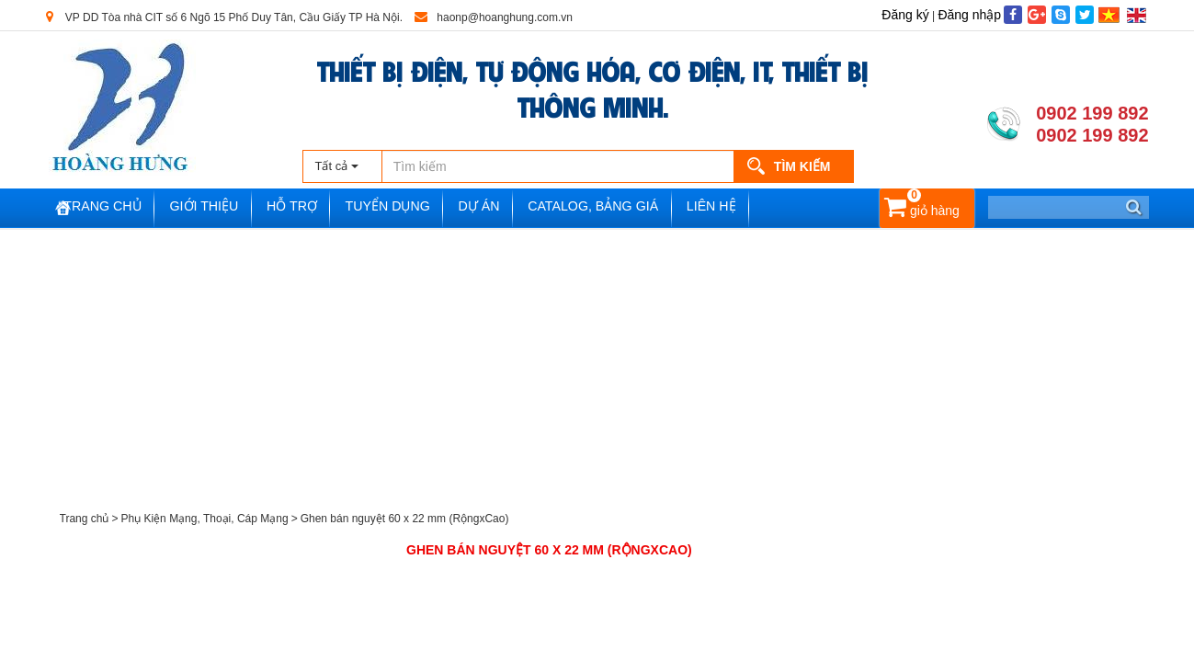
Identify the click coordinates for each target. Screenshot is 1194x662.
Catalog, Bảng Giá (643, 208)
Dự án (522, 208)
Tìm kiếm (802, 166)
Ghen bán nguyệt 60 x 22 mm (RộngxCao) (405, 518)
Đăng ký (904, 14)
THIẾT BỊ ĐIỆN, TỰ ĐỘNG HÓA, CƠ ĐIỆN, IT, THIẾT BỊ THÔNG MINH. (593, 87)
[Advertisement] (597, 367)
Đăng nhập (969, 14)
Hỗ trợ (323, 208)
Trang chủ (121, 208)
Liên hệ (768, 208)
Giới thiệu (229, 208)
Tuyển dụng (424, 208)
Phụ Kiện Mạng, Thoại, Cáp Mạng (204, 518)
